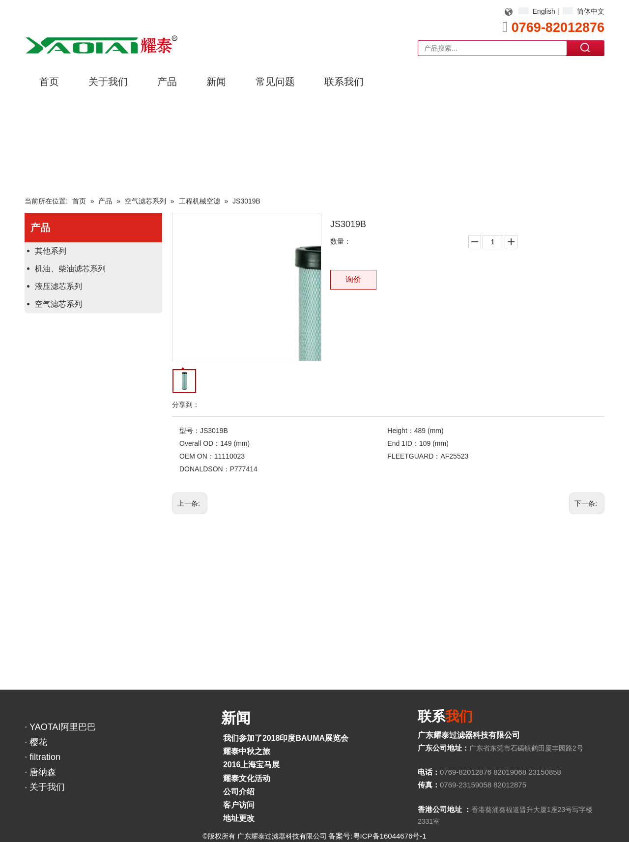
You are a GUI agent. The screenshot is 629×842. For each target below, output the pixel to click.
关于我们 (47, 787)
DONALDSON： (204, 469)
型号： (189, 431)
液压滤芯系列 (58, 286)
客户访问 (239, 805)
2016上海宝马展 (251, 764)
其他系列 (50, 251)
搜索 (585, 47)
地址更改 (239, 818)
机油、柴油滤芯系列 (70, 268)
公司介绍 (239, 791)
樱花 (38, 742)
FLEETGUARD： (413, 456)
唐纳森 (42, 772)
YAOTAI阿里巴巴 (62, 727)
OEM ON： (196, 456)
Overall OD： (199, 443)
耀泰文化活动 (246, 778)
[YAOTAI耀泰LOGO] (101, 44)
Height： (400, 431)
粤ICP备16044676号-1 (390, 836)
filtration (44, 757)
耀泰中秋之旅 (246, 751)
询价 (353, 279)
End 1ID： (403, 443)
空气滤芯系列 (58, 304)
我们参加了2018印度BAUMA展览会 (285, 738)
